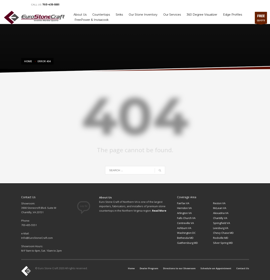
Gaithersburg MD (187, 243)
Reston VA (219, 203)
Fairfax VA (183, 203)
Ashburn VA (184, 228)
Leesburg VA (220, 228)
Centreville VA (185, 223)
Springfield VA (221, 223)
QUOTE (261, 19)
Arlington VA (184, 213)
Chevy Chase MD (223, 233)
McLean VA (219, 208)
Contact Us (259, 4)
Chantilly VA (220, 218)
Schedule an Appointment (235, 4)
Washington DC (186, 233)
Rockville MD (220, 238)
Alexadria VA (220, 213)
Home (160, 4)
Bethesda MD (185, 238)
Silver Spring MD (223, 243)
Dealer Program (175, 4)
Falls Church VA (186, 218)
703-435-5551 (50, 4)
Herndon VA (184, 208)
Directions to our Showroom (202, 4)
